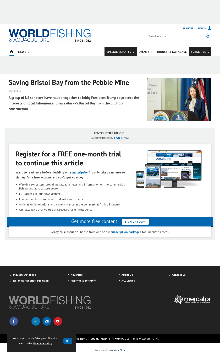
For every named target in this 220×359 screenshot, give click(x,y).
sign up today (135, 222)
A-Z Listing (128, 280)
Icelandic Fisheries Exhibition (31, 280)
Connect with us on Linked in (35, 321)
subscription (80, 172)
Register (188, 28)
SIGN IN (118, 137)
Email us (46, 321)
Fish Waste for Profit (83, 280)
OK (67, 340)
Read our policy (42, 343)
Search (208, 36)
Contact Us (179, 274)
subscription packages (126, 232)
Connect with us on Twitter (24, 321)
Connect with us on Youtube (57, 321)
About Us (127, 274)
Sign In (202, 28)
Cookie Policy (99, 338)
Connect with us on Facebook (13, 321)
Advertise (77, 274)
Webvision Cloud (117, 350)
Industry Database (24, 274)
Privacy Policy (120, 338)
